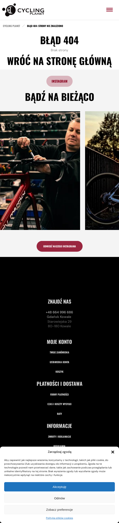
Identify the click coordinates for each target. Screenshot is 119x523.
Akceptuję (59, 487)
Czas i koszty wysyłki (59, 435)
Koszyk (59, 403)
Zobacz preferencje (59, 509)
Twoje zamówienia (59, 384)
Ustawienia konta (59, 393)
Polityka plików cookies (59, 518)
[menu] (109, 9)
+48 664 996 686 (59, 344)
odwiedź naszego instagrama (59, 247)
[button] (113, 452)
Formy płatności (59, 426)
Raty (59, 445)
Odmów (59, 498)
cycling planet (11, 26)
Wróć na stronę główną (59, 61)
